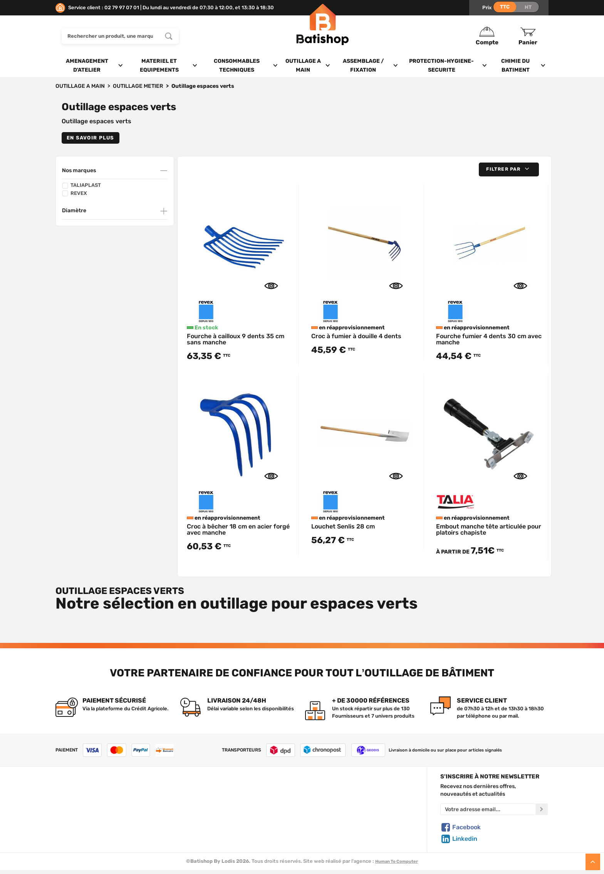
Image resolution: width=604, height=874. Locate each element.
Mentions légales (75, 827)
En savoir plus (90, 138)
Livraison (66, 836)
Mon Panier (328, 800)
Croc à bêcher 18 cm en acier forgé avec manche (238, 529)
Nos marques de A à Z (216, 800)
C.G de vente (70, 818)
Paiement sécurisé (337, 827)
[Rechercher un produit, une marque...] (169, 36)
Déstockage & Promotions (221, 836)
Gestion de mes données (345, 818)
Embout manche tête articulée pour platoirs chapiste (488, 529)
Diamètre (74, 210)
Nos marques (79, 170)
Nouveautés (204, 818)
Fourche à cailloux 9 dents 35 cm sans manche (235, 339)
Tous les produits (210, 791)
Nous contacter (74, 800)
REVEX (74, 193)
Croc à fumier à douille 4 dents (356, 336)
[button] (509, 169)
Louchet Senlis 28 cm (343, 526)
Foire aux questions (79, 809)
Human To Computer (396, 861)
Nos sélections (207, 809)
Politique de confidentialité (347, 809)
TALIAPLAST (81, 185)
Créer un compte (335, 791)
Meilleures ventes (211, 827)
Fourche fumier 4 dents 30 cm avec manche (489, 339)
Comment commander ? (84, 845)
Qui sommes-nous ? (79, 791)
